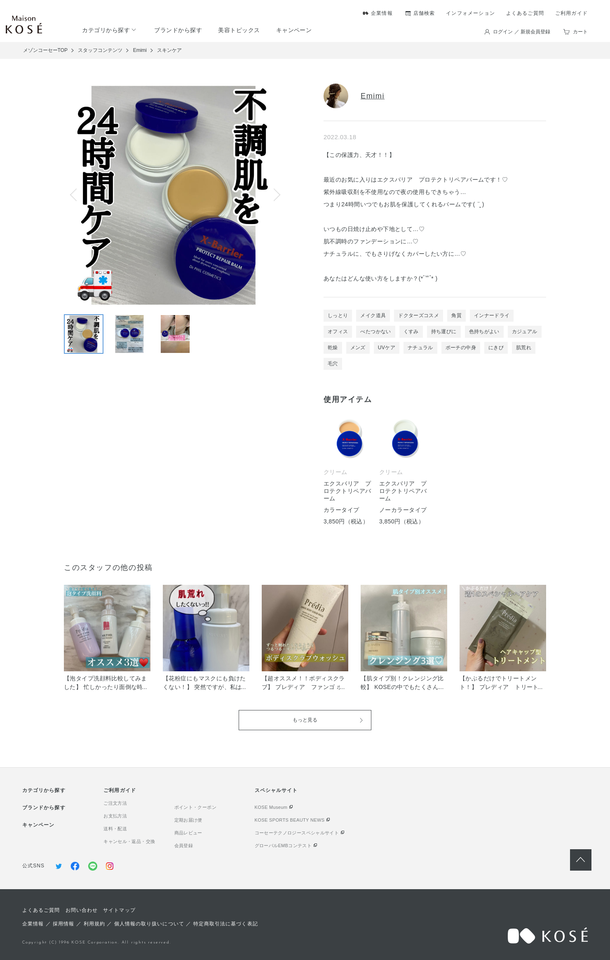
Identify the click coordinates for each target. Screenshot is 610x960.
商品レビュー (188, 832)
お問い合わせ (82, 910)
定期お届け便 (188, 820)
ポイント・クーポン (195, 807)
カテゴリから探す (106, 30)
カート (580, 32)
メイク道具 (373, 315)
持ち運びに (444, 331)
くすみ (411, 331)
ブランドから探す (178, 30)
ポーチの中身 (461, 347)
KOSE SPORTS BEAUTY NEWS (290, 820)
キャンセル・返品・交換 (129, 841)
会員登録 (183, 845)
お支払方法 (115, 815)
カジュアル (524, 331)
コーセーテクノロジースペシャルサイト (297, 832)
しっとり (338, 315)
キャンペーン (294, 30)
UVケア (386, 347)
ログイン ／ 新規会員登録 (521, 32)
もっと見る (305, 720)
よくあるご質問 (525, 13)
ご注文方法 (115, 803)
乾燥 (333, 347)
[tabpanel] (435, 467)
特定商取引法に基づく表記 (225, 924)
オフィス (338, 331)
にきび (496, 347)
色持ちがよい (484, 331)
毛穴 (333, 364)
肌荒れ (523, 347)
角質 (456, 315)
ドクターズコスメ (418, 315)
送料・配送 (115, 828)
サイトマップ (119, 910)
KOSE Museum (271, 807)
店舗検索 (424, 13)
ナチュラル (420, 347)
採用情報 (63, 924)
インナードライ (492, 315)
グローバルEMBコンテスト (283, 845)
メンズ (358, 347)
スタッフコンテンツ (100, 50)
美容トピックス (239, 30)
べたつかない (375, 331)
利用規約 (94, 924)
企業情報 (382, 13)
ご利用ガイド (571, 13)
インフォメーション (470, 13)
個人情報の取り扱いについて (149, 924)
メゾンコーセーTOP (45, 50)
